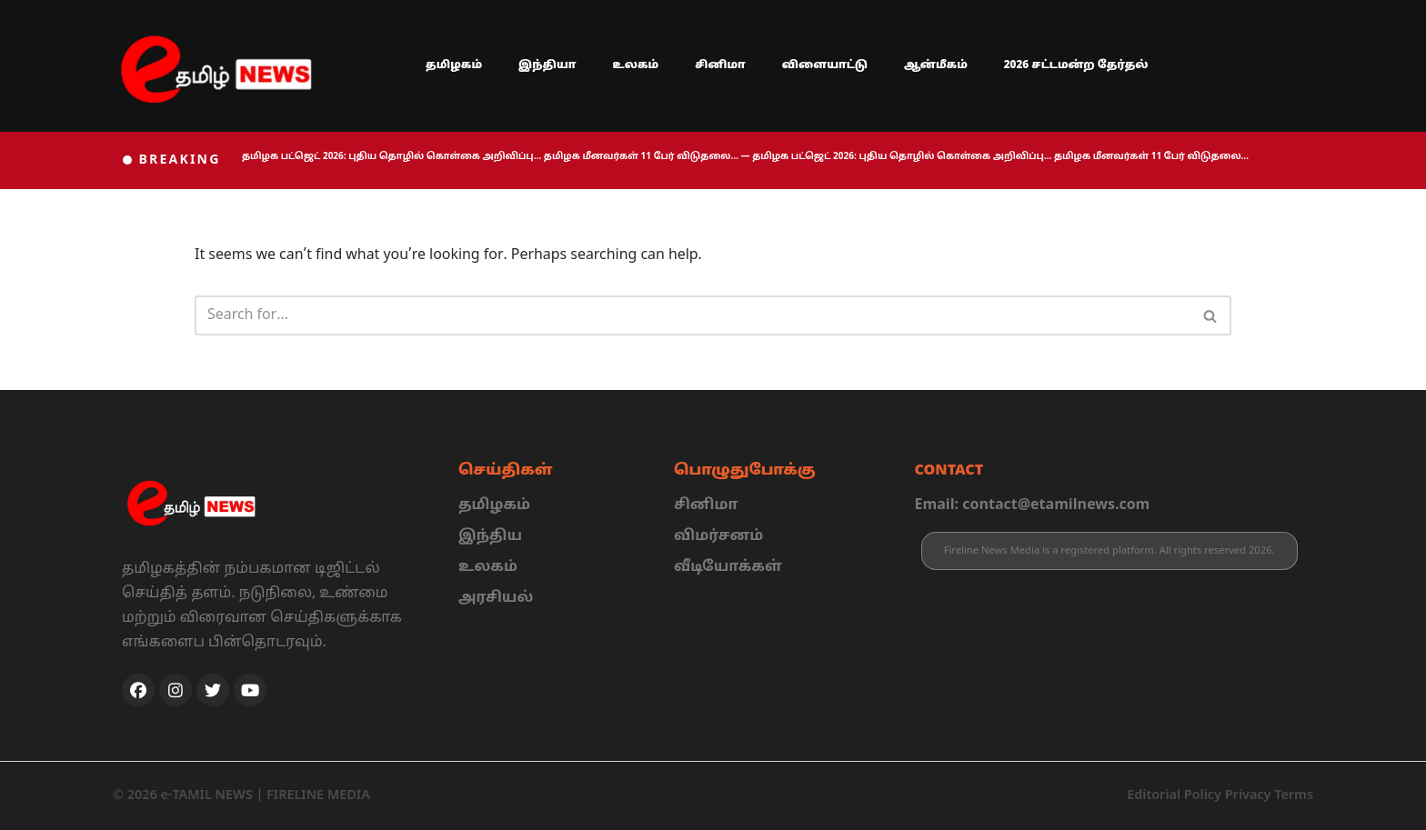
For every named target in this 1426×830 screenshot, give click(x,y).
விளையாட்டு (825, 65)
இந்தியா (547, 65)
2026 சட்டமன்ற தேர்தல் (1076, 65)
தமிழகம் (454, 65)
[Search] (692, 316)
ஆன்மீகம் (936, 65)
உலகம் (636, 65)
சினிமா (720, 65)
